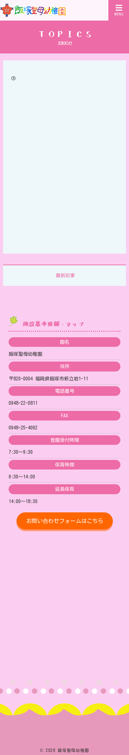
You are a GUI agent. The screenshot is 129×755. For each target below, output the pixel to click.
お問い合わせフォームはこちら (64, 521)
